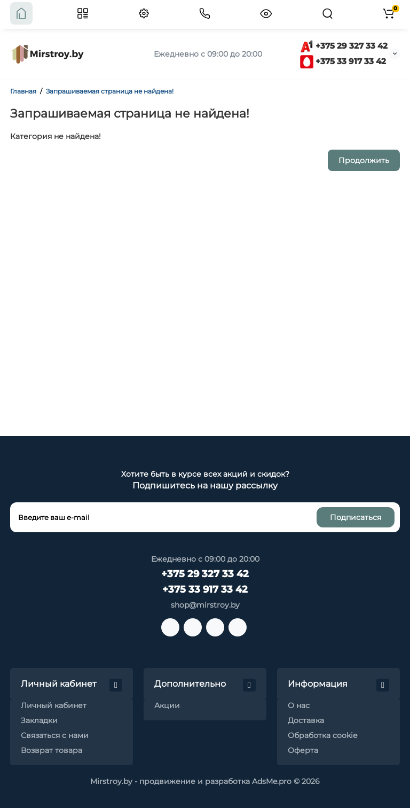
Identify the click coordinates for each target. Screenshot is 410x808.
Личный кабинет (53, 705)
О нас (299, 705)
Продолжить (363, 160)
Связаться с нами (55, 735)
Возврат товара (51, 750)
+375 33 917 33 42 (343, 61)
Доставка (306, 720)
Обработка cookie (322, 735)
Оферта (303, 750)
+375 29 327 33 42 (344, 46)
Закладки (39, 720)
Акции (167, 705)
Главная (23, 91)
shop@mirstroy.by (205, 605)
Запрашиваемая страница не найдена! (110, 91)
